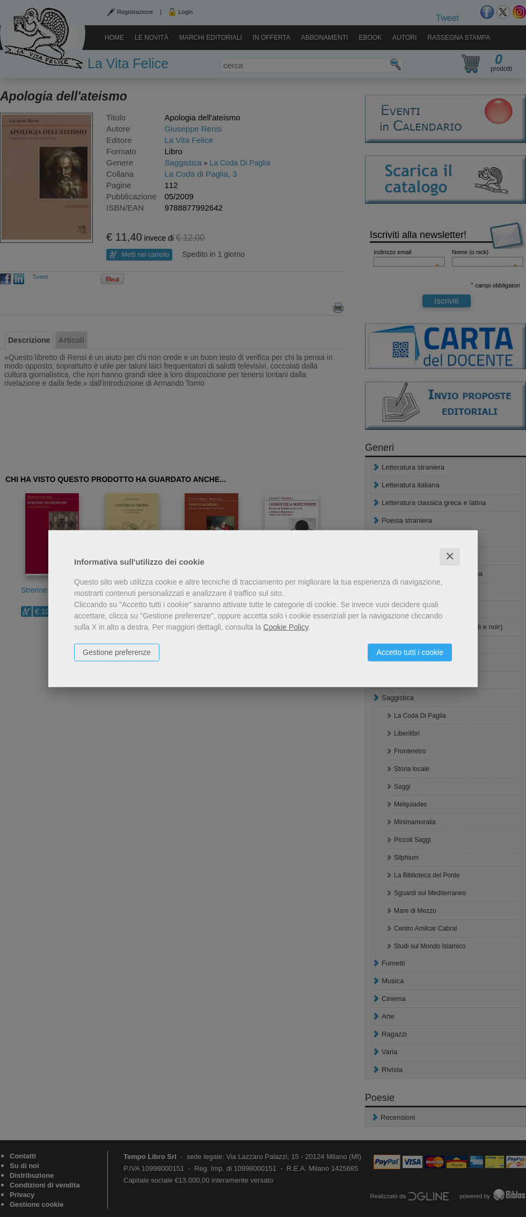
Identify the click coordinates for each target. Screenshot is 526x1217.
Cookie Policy (286, 627)
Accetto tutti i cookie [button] (409, 652)
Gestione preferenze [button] (117, 652)
